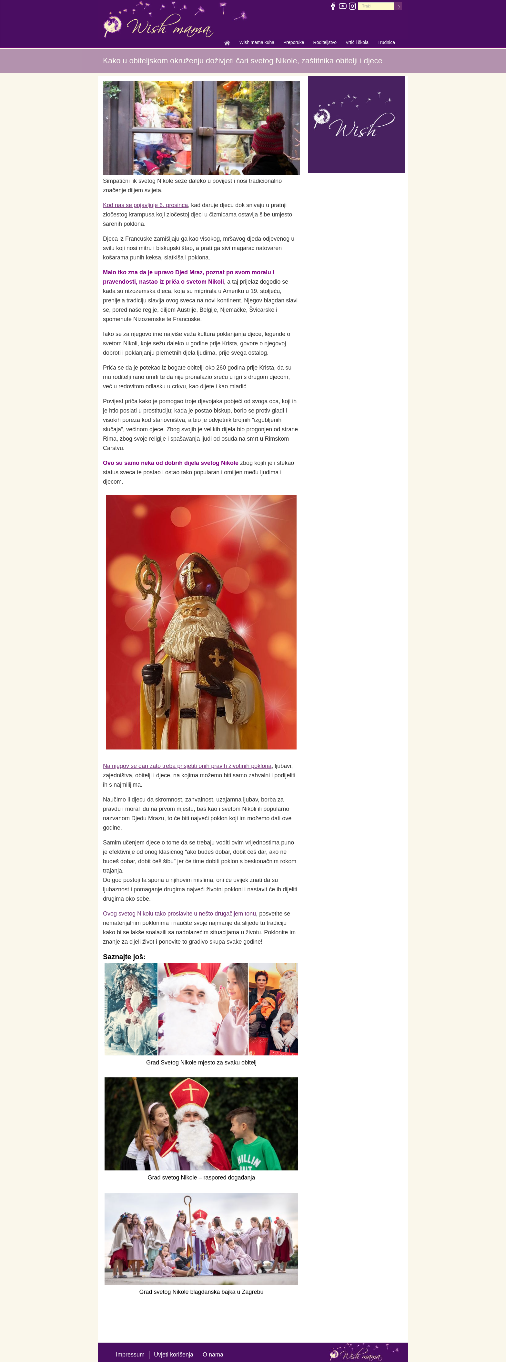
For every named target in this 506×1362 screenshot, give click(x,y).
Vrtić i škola (357, 43)
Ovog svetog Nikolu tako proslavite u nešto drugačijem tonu (179, 913)
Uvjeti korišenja (173, 1354)
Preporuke (293, 43)
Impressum (130, 1354)
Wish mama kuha (256, 43)
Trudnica (386, 42)
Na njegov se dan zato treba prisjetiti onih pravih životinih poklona (187, 766)
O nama (213, 1354)
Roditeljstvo (325, 43)
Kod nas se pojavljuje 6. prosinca (145, 205)
